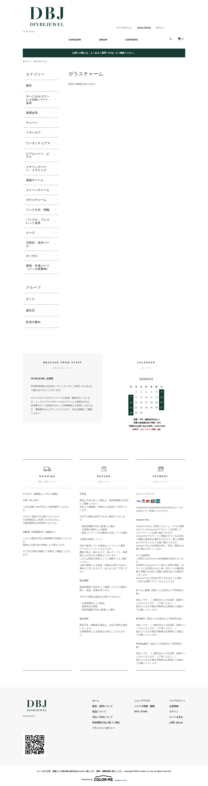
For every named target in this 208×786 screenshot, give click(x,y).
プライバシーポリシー (103, 728)
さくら (30, 298)
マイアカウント (124, 27)
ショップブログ (142, 700)
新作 (29, 85)
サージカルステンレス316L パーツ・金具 (38, 99)
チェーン (32, 122)
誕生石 (30, 310)
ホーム (26, 61)
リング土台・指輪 (37, 209)
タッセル (32, 255)
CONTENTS (131, 39)
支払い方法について (102, 717)
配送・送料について (102, 706)
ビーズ (30, 232)
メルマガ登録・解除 (144, 706)
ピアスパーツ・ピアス (37, 155)
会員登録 (173, 706)
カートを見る (176, 717)
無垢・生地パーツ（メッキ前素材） (37, 267)
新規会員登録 (144, 27)
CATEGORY (75, 39)
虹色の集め (33, 322)
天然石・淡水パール (37, 244)
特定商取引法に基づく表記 (106, 722)
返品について (99, 711)
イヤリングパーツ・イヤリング (36, 168)
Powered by (103, 778)
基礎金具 (32, 112)
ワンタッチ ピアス (38, 143)
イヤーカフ (33, 132)
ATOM (144, 711)
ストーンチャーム (37, 190)
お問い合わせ (176, 722)
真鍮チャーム (35, 180)
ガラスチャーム (40, 61)
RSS (136, 711)
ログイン (160, 27)
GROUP (103, 39)
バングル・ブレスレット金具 (37, 221)
